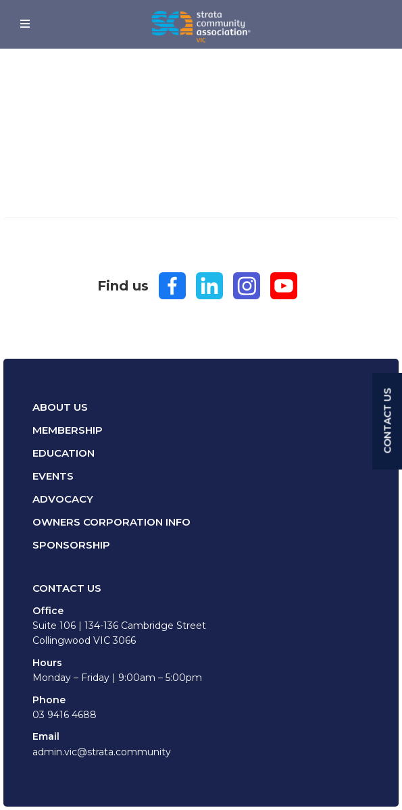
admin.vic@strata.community (101, 752)
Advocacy (62, 498)
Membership (67, 430)
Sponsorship (71, 544)
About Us (60, 407)
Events (53, 476)
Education (63, 453)
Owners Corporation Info (111, 521)
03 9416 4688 (64, 715)
